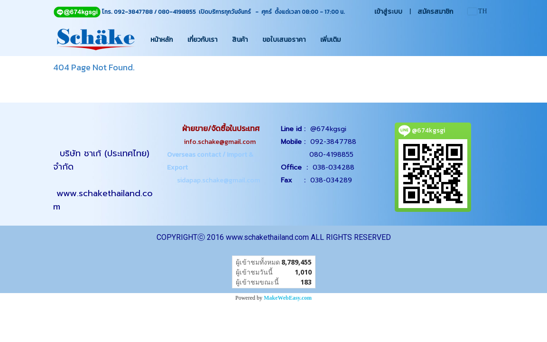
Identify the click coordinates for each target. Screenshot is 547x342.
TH (477, 11)
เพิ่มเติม (330, 40)
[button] (356, 39)
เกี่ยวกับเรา (202, 40)
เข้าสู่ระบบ (388, 12)
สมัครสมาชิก (435, 12)
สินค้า (240, 40)
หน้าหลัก (161, 40)
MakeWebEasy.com (288, 297)
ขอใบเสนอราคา (284, 40)
